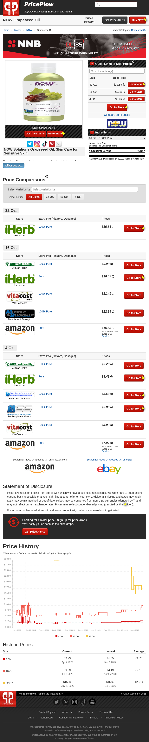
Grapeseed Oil (138, 30)
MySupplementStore (19, 416)
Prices (89, 18)
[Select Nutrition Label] (117, 138)
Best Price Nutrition (19, 398)
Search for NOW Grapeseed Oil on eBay (109, 459)
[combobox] (117, 71)
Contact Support (47, 712)
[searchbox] (118, 71)
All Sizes (34, 196)
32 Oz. (50, 196)
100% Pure (45, 226)
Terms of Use (106, 712)
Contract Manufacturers (71, 717)
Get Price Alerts (115, 20)
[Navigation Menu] (142, 5)
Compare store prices (117, 114)
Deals (31, 717)
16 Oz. (64, 196)
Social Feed (46, 717)
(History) (89, 21)
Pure (41, 276)
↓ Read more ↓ (14, 165)
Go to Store (137, 84)
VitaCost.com (19, 303)
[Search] (116, 4)
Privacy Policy (85, 712)
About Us (67, 712)
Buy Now (139, 20)
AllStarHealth (19, 267)
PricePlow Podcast (114, 717)
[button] (74, 166)
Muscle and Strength (19, 319)
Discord (94, 717)
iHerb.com (19, 235)
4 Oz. (78, 196)
